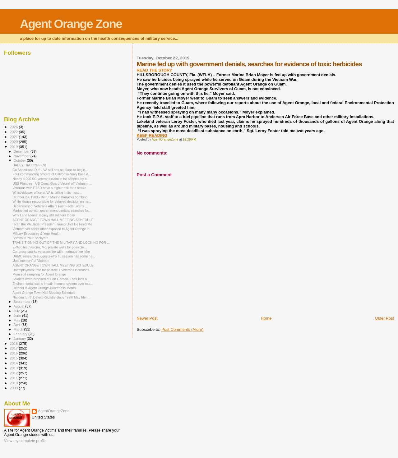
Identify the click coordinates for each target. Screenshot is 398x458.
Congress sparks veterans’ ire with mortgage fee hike (51, 251)
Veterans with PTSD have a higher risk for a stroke (49, 188)
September (23, 301)
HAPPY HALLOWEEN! (29, 165)
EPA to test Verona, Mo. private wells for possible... (49, 247)
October (20, 160)
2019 (14, 147)
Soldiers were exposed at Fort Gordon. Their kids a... (51, 279)
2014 (14, 363)
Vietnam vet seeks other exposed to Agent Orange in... (52, 229)
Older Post (384, 318)
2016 (14, 353)
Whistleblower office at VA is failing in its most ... (47, 192)
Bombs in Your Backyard (30, 238)
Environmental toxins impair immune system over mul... (52, 283)
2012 (14, 373)
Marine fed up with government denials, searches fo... (51, 210)
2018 (14, 343)
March (19, 329)
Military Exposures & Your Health (36, 233)
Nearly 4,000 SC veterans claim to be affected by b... (50, 179)
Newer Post (147, 318)
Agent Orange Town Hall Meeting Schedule (43, 292)
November (22, 156)
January (20, 338)
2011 (14, 378)
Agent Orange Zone (71, 23)
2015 (14, 358)
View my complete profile (25, 441)
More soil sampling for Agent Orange (39, 274)
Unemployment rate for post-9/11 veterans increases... (52, 270)
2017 (14, 348)
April (17, 324)
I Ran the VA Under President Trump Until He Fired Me (52, 224)
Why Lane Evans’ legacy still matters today (43, 215)
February (21, 334)
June (18, 315)
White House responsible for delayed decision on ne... (51, 201)
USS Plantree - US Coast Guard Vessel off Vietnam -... (52, 183)
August (19, 306)
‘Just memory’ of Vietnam (30, 260)
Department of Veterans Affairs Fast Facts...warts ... (50, 206)
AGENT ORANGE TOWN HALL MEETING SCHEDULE (53, 220)
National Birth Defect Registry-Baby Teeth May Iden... (51, 297)
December (22, 151)
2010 (14, 383)
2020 (14, 142)
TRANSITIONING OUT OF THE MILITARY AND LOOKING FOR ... (61, 242)
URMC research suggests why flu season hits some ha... (53, 256)
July (17, 311)
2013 (14, 368)
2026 (14, 127)
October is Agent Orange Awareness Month (44, 288)
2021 (14, 137)
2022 (14, 132)
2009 (14, 388)
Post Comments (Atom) (182, 329)
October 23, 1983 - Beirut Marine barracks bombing (49, 197)
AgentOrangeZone (54, 411)
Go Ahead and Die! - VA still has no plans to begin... (50, 170)
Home (266, 318)
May (17, 320)
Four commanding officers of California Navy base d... (51, 174)
